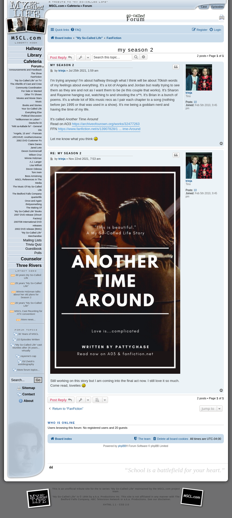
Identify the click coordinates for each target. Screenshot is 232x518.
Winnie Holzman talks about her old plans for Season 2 (26, 294)
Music (38, 101)
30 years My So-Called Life (28, 276)
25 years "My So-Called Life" (28, 284)
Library (34, 55)
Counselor (31, 259)
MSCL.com (56, 5)
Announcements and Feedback (25, 69)
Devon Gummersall (32, 151)
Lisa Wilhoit (36, 165)
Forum (87, 5)
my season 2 (135, 50)
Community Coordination (29, 87)
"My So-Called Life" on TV (28, 80)
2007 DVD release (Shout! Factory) (28, 216)
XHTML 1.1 (109, 504)
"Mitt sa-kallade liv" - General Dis (27, 128)
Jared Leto (36, 147)
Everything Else (33, 112)
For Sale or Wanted (31, 91)
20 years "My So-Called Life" (28, 304)
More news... (28, 319)
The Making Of (34, 207)
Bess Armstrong (33, 176)
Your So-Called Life (32, 108)
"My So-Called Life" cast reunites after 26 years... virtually (27, 347)
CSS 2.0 (124, 504)
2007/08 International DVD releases (28, 224)
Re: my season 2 (65, 153)
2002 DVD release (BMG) (28, 229)
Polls (38, 253)
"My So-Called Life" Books (28, 211)
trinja (189, 92)
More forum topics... (28, 369)
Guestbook (33, 249)
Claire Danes (35, 144)
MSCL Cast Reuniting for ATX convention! (28, 312)
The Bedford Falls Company (27, 193)
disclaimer (164, 499)
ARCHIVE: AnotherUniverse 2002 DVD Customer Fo (27, 139)
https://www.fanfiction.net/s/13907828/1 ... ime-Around (99, 129)
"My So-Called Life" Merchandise (31, 234)
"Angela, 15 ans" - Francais (27, 133)
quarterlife (36, 197)
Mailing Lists (32, 240)
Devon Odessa (34, 169)
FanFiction (36, 77)
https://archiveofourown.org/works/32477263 (106, 124)
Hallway (34, 48)
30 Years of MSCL (28, 333)
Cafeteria (73, 5)
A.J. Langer (36, 162)
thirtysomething (34, 204)
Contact (26, 394)
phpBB (122, 446)
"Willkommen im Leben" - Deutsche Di (29, 121)
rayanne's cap (28, 356)
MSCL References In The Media (28, 181)
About (26, 401)
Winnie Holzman (33, 158)
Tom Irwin (37, 172)
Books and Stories (32, 105)
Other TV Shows (33, 94)
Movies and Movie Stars (29, 98)
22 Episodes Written (28, 339)
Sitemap (26, 388)
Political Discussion (32, 115)
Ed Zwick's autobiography (26, 363)
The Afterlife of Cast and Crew (26, 84)
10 (195, 102)
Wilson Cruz (35, 154)
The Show (36, 73)
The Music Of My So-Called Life (27, 188)
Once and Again (33, 201)
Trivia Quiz (34, 244)
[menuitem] (75, 30)
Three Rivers (29, 265)
